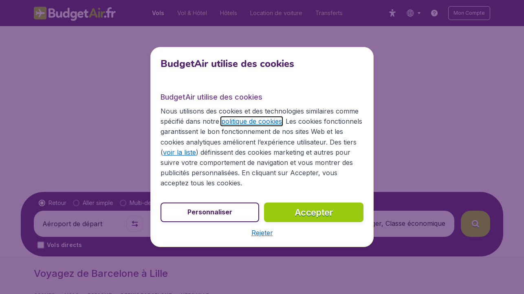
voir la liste (179, 152)
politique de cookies (251, 121)
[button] (262, 233)
